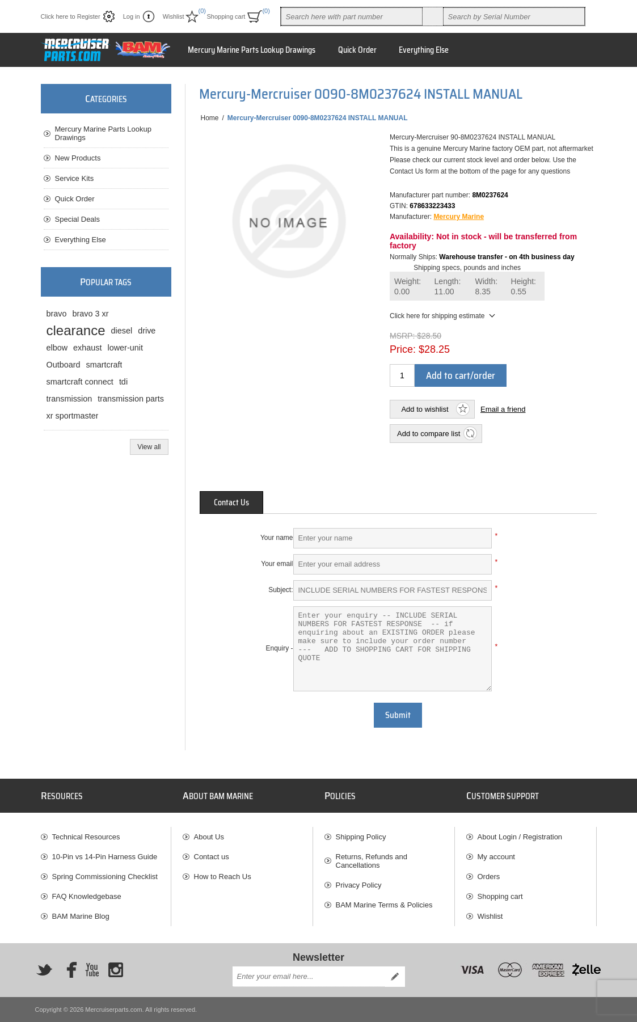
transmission (69, 398)
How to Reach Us (222, 876)
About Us (209, 837)
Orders (489, 876)
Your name (276, 538)
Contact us (211, 856)
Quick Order (75, 199)
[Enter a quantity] (402, 375)
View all (149, 447)
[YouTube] (92, 970)
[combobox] (352, 16)
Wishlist (490, 916)
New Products (78, 158)
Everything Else (80, 239)
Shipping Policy (361, 837)
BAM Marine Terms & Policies (384, 905)
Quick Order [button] (357, 50)
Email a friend (502, 409)
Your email (277, 564)
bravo (57, 313)
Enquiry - (279, 648)
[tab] (231, 502)
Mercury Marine (458, 217)
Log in (131, 16)
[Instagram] (116, 970)
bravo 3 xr (91, 313)
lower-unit (125, 347)
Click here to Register (70, 16)
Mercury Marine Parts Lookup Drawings (103, 133)
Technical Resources (86, 837)
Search (433, 16)
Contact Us (231, 502)
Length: (447, 286)
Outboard (64, 364)
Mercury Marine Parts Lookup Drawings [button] (251, 50)
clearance (76, 330)
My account (496, 856)
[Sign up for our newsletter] (309, 976)
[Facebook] (68, 970)
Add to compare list (428, 433)
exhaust (87, 347)
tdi (123, 381)
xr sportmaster (73, 415)
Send (395, 976)
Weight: (407, 286)
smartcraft (104, 364)
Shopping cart (500, 896)
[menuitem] (106, 837)
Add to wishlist (424, 409)
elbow (57, 347)
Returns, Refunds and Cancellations (371, 860)
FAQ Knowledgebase (86, 896)
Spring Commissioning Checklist (105, 876)
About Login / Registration (520, 837)
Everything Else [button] (424, 50)
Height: (523, 286)
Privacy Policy (359, 885)
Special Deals (77, 219)
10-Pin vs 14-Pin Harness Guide (105, 856)
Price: (403, 349)
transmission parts (131, 398)
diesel (122, 330)
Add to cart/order (460, 375)
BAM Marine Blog (80, 916)
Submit (398, 715)
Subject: (280, 590)
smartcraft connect (80, 381)
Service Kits (74, 178)
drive (146, 330)
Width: (486, 286)
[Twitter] (44, 970)
